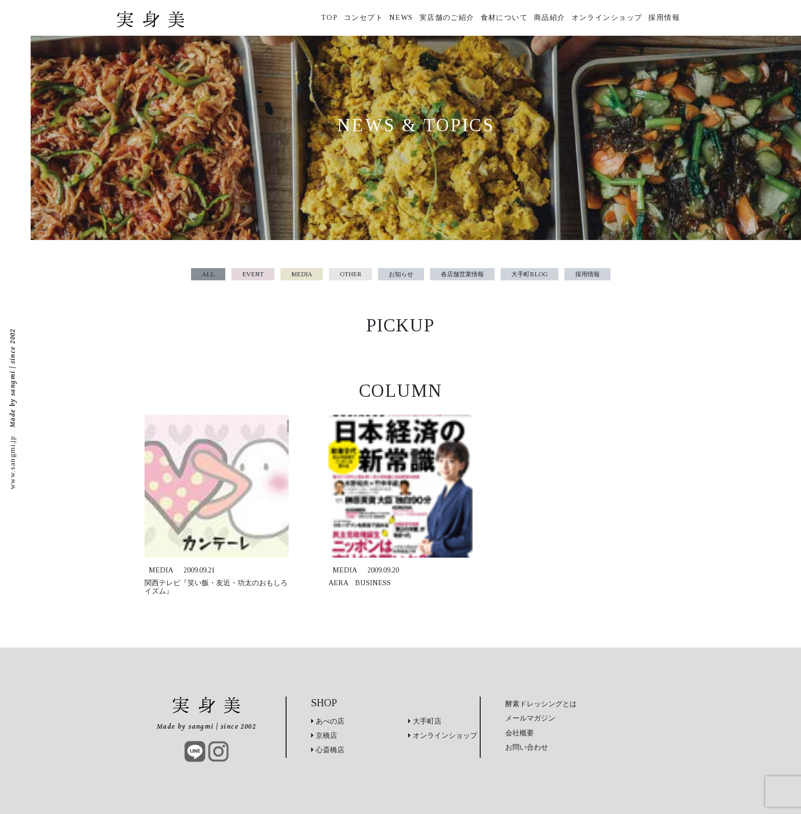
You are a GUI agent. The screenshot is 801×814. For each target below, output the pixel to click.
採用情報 (664, 17)
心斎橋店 (327, 750)
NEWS (401, 17)
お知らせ (401, 274)
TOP (329, 17)
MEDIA (301, 274)
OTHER (350, 274)
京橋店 (324, 735)
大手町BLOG (529, 274)
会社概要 (519, 733)
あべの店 (327, 721)
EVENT (253, 274)
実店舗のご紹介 (447, 17)
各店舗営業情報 (462, 274)
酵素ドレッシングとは (541, 704)
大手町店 (424, 721)
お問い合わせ (526, 747)
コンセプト (363, 17)
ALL (208, 274)
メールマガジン (530, 718)
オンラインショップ (607, 17)
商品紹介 (550, 17)
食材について (504, 17)
